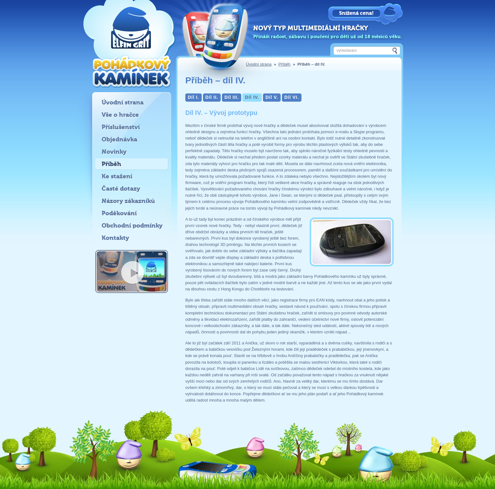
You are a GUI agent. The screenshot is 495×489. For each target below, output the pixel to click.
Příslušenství (121, 127)
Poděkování (119, 213)
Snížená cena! (356, 13)
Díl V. (271, 97)
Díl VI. (291, 97)
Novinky (114, 151)
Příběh (284, 64)
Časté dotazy (121, 188)
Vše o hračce (120, 114)
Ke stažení (117, 176)
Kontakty (115, 238)
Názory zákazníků (128, 201)
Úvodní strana (258, 64)
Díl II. (212, 97)
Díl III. (231, 97)
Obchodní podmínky (132, 225)
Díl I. (193, 97)
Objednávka (119, 139)
